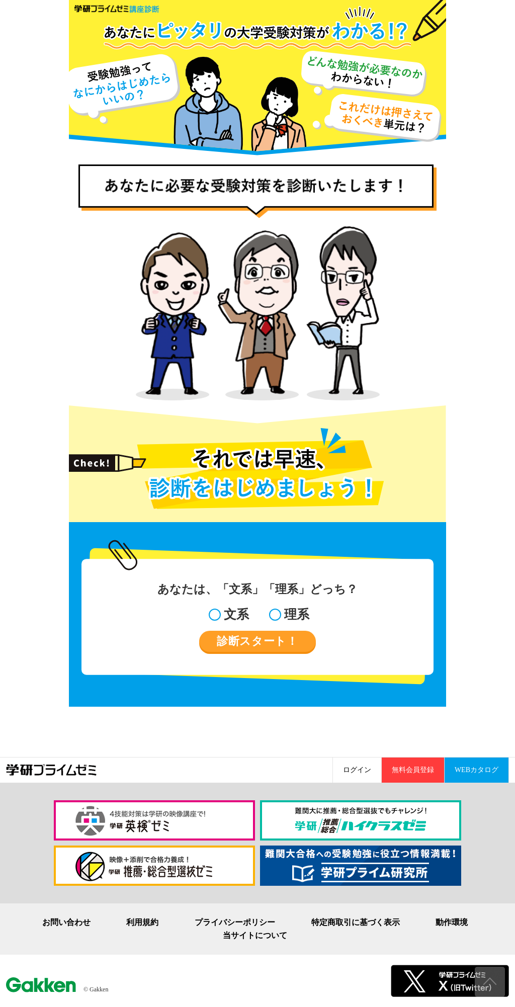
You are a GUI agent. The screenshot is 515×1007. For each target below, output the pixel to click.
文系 (236, 614)
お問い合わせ (66, 922)
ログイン (357, 770)
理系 (296, 614)
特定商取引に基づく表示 (355, 922)
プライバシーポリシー (235, 922)
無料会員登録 (413, 770)
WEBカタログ (476, 770)
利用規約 (142, 922)
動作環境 (452, 922)
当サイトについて (255, 936)
